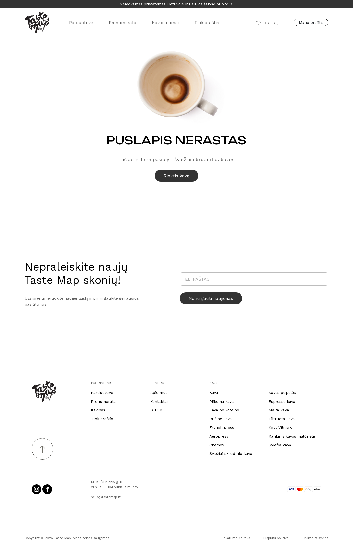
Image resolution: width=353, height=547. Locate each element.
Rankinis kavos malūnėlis (292, 436)
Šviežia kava (280, 445)
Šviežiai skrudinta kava (230, 453)
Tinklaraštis (206, 22)
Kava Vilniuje (280, 427)
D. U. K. (157, 410)
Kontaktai (159, 401)
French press (221, 427)
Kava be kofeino (224, 410)
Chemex (216, 445)
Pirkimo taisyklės (315, 538)
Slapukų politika (275, 538)
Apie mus (159, 392)
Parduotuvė (81, 22)
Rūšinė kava (220, 418)
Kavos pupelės (282, 392)
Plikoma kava (221, 401)
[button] (267, 22)
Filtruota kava (282, 418)
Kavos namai (165, 22)
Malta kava (279, 410)
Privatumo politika (235, 538)
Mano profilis (311, 22)
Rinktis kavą (176, 175)
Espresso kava (282, 401)
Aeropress (218, 436)
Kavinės (98, 410)
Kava (213, 392)
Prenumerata (122, 22)
